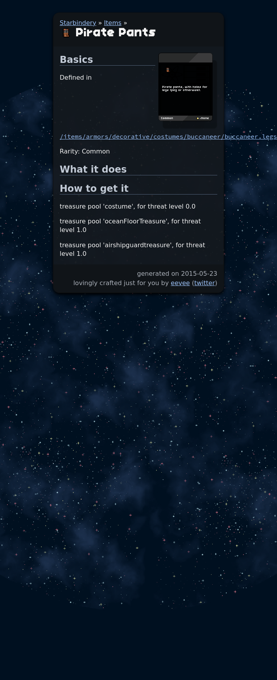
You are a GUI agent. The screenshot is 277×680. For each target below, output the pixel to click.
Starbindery (78, 23)
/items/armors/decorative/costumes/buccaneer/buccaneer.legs (168, 136)
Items (113, 23)
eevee (180, 283)
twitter (204, 283)
